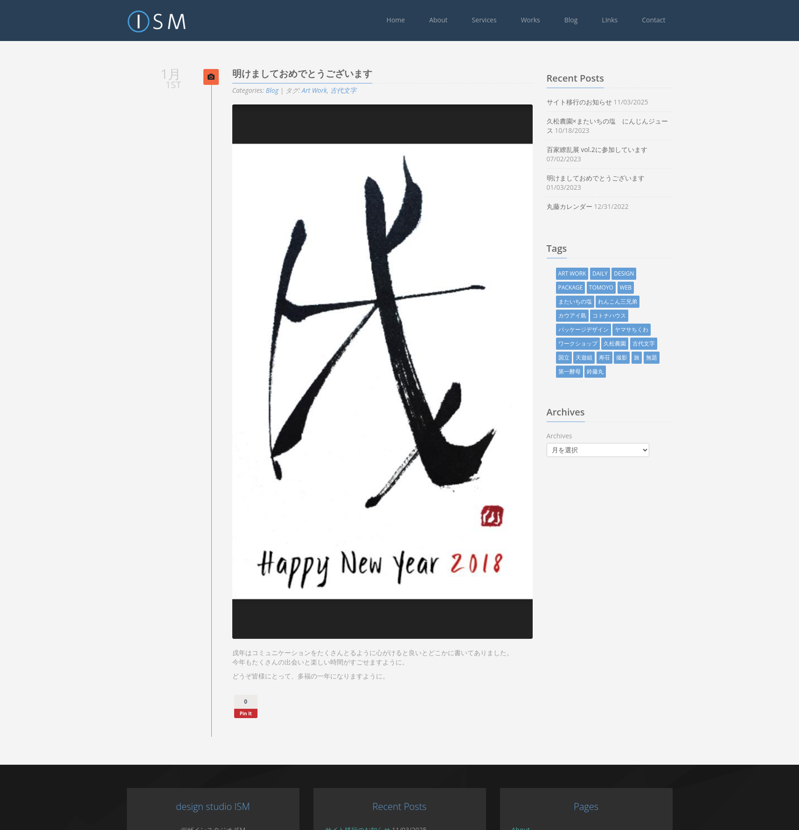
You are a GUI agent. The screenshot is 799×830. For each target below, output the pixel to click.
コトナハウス (626, 315)
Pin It (262, 713)
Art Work (331, 90)
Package (587, 287)
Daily (617, 273)
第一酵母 (586, 371)
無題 (668, 357)
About (438, 19)
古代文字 (360, 90)
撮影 (638, 357)
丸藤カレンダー (586, 206)
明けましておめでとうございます (612, 177)
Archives (576, 435)
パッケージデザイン (600, 329)
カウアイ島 (589, 315)
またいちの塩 (591, 301)
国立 (580, 357)
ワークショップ (594, 343)
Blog (571, 19)
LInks (610, 19)
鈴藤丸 (612, 371)
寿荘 (620, 357)
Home (396, 19)
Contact (653, 19)
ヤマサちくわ (648, 329)
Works (530, 19)
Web (642, 287)
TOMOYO (617, 287)
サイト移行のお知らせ (595, 101)
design (641, 273)
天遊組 (600, 357)
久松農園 (631, 343)
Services (484, 19)
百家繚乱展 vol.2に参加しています (613, 149)
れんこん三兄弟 (634, 301)
